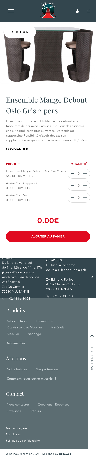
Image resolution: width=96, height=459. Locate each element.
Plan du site (13, 434)
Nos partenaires (47, 369)
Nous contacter (18, 404)
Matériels (57, 327)
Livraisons (14, 411)
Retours (35, 411)
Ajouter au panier (48, 236)
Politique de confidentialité (23, 441)
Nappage (34, 334)
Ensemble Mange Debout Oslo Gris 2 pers (37, 173)
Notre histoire (17, 369)
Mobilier (13, 334)
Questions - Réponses (53, 404)
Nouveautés (16, 343)
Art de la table (17, 321)
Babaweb (65, 454)
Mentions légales (16, 428)
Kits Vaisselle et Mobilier (24, 327)
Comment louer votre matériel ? (31, 378)
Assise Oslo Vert (37, 197)
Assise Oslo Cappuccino (37, 185)
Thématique (44, 321)
